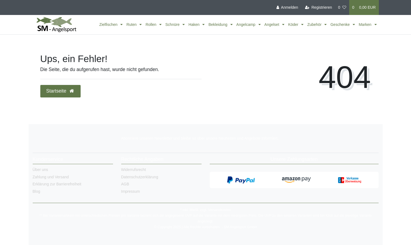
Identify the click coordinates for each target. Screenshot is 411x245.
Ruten (132, 24)
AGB (125, 184)
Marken (366, 24)
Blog (36, 191)
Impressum (130, 191)
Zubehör (314, 24)
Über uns (40, 169)
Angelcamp (246, 24)
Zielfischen (108, 24)
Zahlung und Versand (51, 177)
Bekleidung (218, 24)
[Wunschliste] (342, 7)
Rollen (151, 24)
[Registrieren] (318, 7)
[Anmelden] (287, 7)
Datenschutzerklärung (139, 177)
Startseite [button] (60, 91)
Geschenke (340, 24)
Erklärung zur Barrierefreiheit (57, 184)
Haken (194, 24)
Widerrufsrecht (133, 169)
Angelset (272, 24)
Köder (293, 24)
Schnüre (173, 24)
